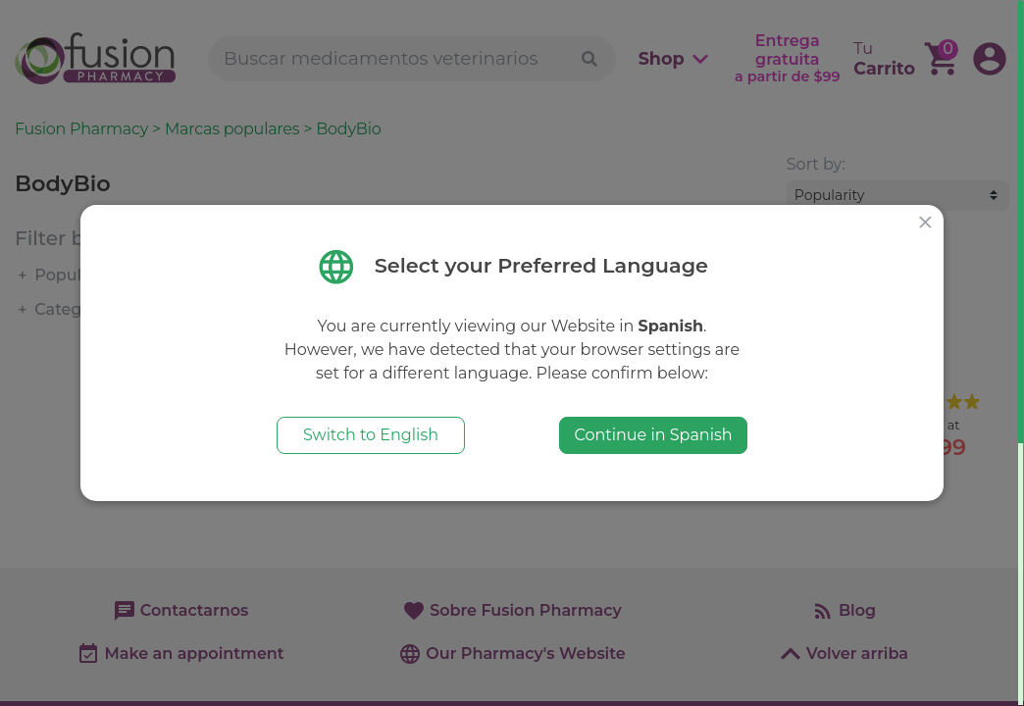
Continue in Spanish (653, 435)
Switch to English (370, 435)
